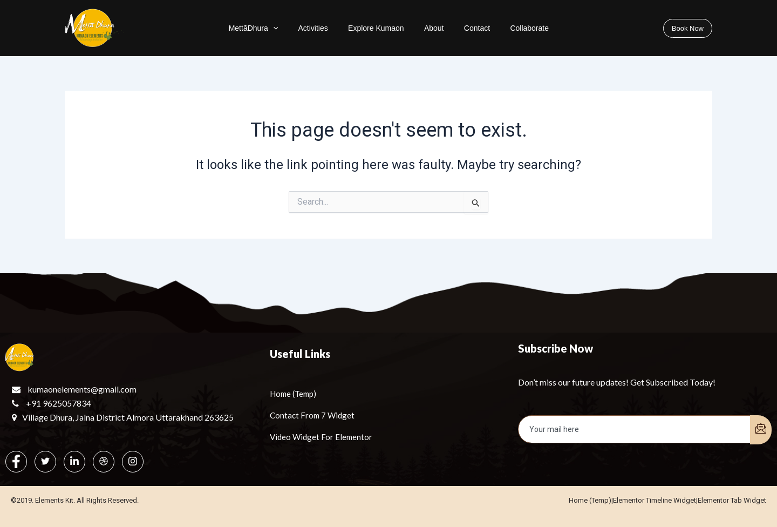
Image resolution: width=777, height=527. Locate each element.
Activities (324, 28)
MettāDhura (272, 28)
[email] (634, 429)
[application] (292, 28)
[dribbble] (103, 461)
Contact (467, 28)
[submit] (761, 429)
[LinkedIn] (74, 461)
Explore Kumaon (380, 28)
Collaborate (512, 28)
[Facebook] (16, 461)
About (431, 28)
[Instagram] (133, 461)
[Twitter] (45, 461)
